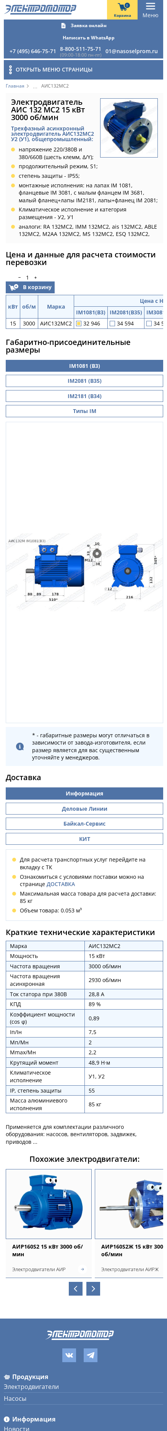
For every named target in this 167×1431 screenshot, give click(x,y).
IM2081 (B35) (85, 380)
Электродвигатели (31, 1383)
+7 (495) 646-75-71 (33, 51)
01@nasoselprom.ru (131, 51)
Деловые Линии (84, 804)
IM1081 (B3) (84, 365)
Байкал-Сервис (84, 819)
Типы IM (84, 411)
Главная (15, 86)
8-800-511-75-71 (80, 48)
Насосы (15, 1394)
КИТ (84, 834)
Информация (84, 789)
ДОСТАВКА (61, 880)
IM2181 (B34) (85, 396)
